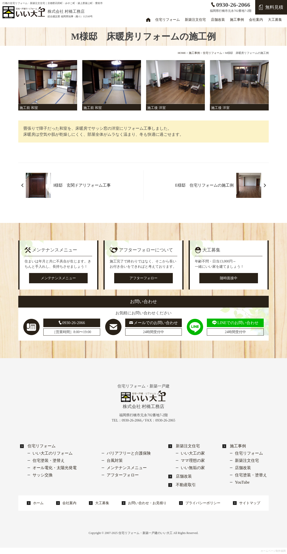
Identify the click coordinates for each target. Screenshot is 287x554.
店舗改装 (184, 476)
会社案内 (69, 503)
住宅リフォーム (42, 446)
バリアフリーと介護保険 (129, 453)
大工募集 (102, 503)
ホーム (148, 20)
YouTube (242, 482)
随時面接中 (228, 278)
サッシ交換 (43, 475)
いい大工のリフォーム (53, 453)
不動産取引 (186, 485)
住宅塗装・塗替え (49, 460)
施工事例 (238, 446)
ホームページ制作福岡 (273, 550)
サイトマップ (249, 503)
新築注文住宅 (188, 446)
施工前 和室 (29, 108)
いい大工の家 (193, 453)
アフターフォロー (143, 278)
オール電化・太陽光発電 (55, 468)
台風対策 (115, 460)
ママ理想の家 (193, 460)
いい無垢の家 (193, 468)
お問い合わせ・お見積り (147, 503)
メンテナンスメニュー (58, 278)
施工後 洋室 (156, 108)
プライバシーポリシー (202, 503)
